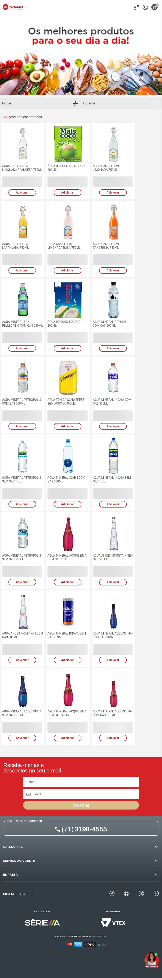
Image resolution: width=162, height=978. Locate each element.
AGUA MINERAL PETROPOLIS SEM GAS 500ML (21, 557)
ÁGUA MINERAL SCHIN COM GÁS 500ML (66, 479)
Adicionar (22, 192)
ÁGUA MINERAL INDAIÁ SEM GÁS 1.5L (112, 479)
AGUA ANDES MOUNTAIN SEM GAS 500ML (113, 557)
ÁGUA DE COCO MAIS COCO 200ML (66, 167)
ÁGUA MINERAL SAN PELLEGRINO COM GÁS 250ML (22, 323)
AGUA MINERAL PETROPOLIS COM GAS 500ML (21, 401)
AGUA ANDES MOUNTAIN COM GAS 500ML (22, 635)
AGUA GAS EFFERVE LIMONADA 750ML (106, 167)
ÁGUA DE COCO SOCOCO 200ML (64, 323)
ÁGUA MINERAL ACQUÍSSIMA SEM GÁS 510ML (21, 713)
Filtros (7, 103)
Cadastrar (81, 805)
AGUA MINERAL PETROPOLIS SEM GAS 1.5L (21, 479)
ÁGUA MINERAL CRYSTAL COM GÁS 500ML (110, 323)
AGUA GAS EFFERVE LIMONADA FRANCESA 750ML (22, 167)
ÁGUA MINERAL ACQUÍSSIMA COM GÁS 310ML (112, 713)
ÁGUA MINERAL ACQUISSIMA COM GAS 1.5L (66, 557)
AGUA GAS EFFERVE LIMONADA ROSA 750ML (64, 245)
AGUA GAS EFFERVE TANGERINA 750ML (106, 245)
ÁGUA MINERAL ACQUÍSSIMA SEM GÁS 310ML (112, 635)
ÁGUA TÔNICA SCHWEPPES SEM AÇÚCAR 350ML (65, 401)
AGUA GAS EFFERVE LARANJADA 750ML (15, 245)
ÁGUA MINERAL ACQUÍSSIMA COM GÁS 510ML (66, 713)
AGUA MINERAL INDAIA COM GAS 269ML (66, 635)
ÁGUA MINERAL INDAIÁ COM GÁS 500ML (112, 401)
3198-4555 (84, 829)
